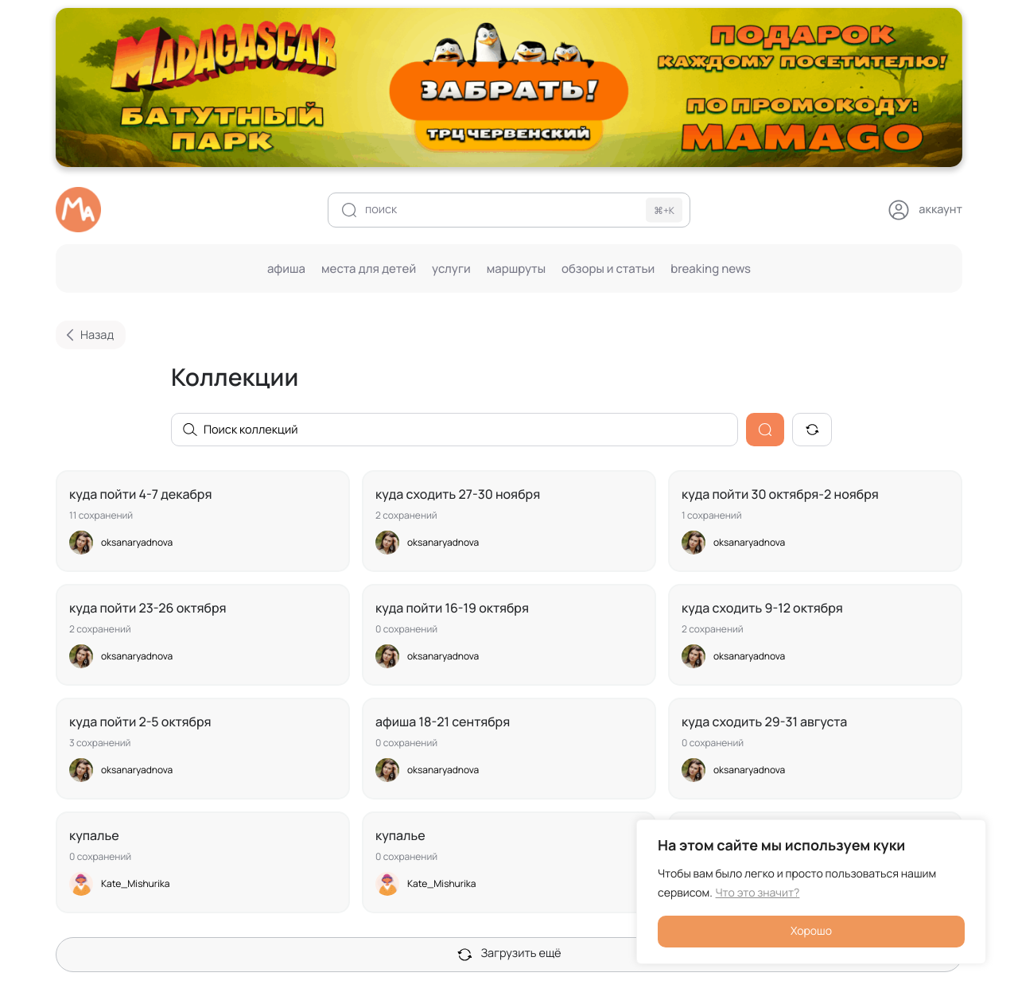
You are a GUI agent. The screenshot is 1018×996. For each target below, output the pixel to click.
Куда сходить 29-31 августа (764, 721)
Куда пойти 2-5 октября (140, 721)
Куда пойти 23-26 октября (148, 608)
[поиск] (509, 210)
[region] (811, 891)
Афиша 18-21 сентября (442, 721)
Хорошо (811, 931)
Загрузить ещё (509, 954)
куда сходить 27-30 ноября (457, 494)
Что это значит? (758, 893)
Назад (87, 335)
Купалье (94, 835)
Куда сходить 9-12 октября (762, 608)
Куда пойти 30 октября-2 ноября (780, 494)
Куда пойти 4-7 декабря (140, 494)
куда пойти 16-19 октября (452, 608)
